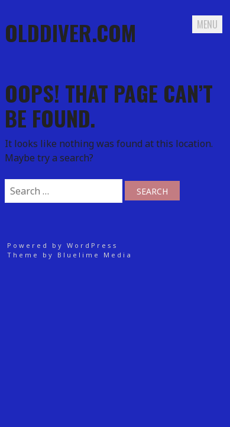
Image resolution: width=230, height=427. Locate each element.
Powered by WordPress (62, 245)
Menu (207, 24)
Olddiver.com (70, 32)
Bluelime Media (94, 254)
